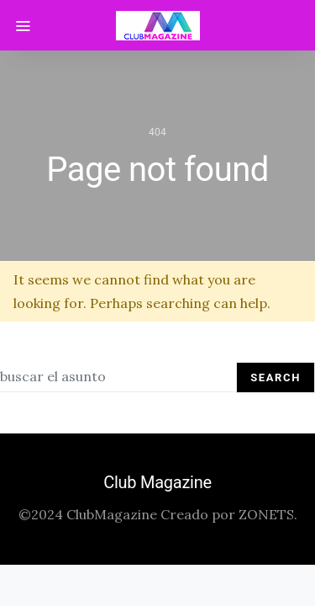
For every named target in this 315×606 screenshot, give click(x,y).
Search (275, 377)
